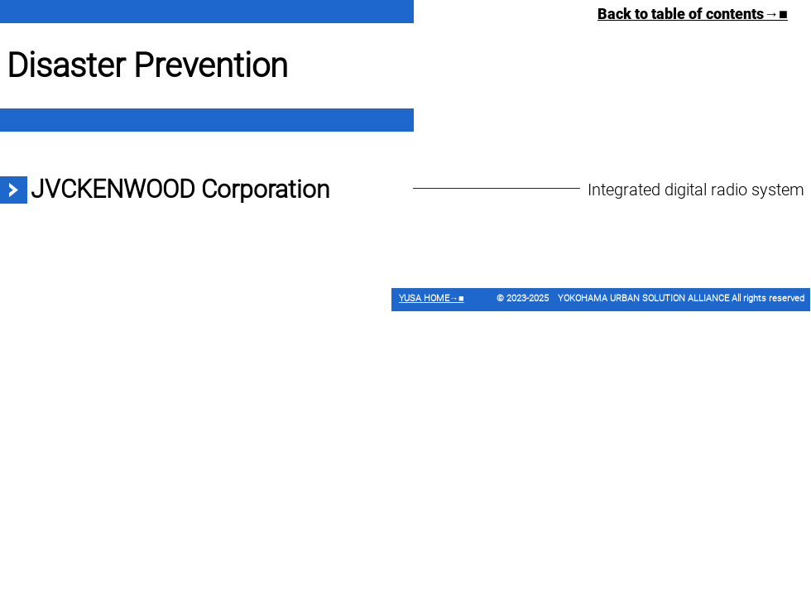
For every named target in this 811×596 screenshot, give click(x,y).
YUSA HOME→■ (431, 298)
